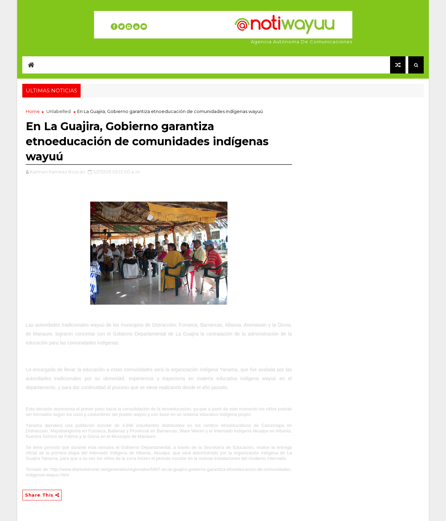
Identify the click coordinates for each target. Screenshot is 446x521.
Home (33, 111)
